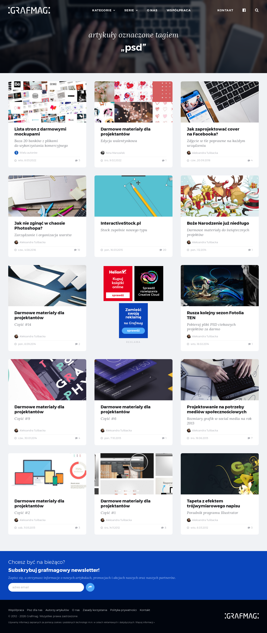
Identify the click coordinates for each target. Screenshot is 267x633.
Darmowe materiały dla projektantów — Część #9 (47, 403)
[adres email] (46, 588)
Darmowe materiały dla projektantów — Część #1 (133, 495)
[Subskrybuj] (90, 588)
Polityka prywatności (123, 611)
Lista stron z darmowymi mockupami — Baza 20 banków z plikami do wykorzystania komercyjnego (47, 124)
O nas (152, 10)
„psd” (133, 47)
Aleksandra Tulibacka (202, 152)
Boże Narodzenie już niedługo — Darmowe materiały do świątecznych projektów (220, 216)
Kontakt (225, 10)
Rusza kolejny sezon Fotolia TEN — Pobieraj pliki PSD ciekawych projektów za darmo (220, 308)
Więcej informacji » (145, 623)
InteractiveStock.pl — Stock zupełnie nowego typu (133, 216)
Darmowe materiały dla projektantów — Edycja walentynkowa (133, 124)
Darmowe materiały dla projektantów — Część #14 (47, 308)
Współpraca (179, 10)
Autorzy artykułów (57, 611)
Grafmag (32, 617)
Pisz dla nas (34, 611)
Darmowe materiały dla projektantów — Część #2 (47, 495)
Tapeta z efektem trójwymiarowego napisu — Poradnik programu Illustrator (220, 495)
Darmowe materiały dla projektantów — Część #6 (133, 403)
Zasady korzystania (95, 611)
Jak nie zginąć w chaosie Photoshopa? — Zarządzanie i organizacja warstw (47, 216)
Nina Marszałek (113, 152)
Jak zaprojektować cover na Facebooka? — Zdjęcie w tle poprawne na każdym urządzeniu (220, 124)
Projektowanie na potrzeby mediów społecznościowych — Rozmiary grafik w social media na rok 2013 (220, 403)
